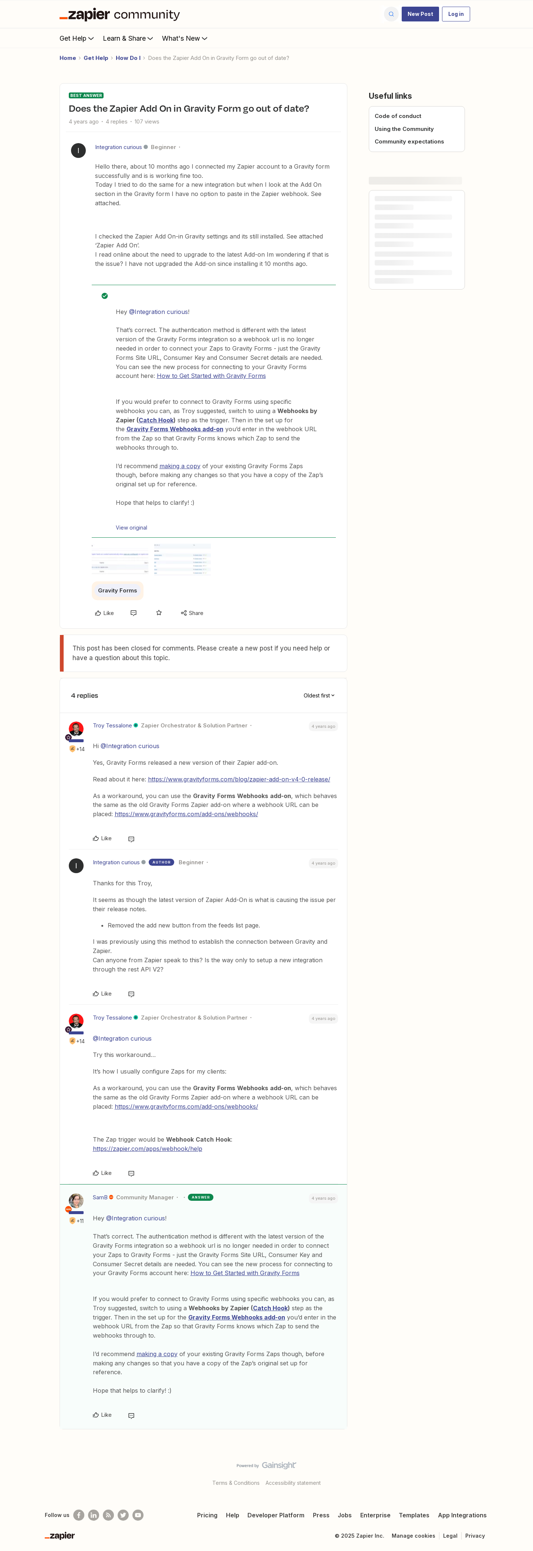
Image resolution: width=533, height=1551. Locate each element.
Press (321, 1515)
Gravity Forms (117, 590)
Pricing (207, 1515)
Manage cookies (413, 1536)
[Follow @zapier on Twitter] (123, 1515)
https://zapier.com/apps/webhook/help (147, 1148)
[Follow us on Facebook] (78, 1515)
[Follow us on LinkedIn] (93, 1515)
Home (68, 57)
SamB (100, 1197)
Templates (414, 1515)
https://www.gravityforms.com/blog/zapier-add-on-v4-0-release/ (239, 779)
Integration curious (118, 147)
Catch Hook (156, 420)
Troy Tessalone (112, 725)
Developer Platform (275, 1515)
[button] (420, 14)
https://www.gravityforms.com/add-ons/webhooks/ (186, 814)
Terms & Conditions (236, 1483)
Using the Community (404, 128)
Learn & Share (129, 38)
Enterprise (375, 1515)
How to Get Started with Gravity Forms (211, 375)
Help (232, 1515)
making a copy (179, 466)
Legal (450, 1536)
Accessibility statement (293, 1483)
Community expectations (409, 141)
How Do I (128, 57)
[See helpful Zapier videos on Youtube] (138, 1515)
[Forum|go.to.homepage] (122, 14)
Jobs (345, 1515)
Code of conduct (398, 115)
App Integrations (462, 1515)
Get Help (77, 38)
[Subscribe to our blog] (108, 1515)
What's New (185, 38)
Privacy (475, 1536)
